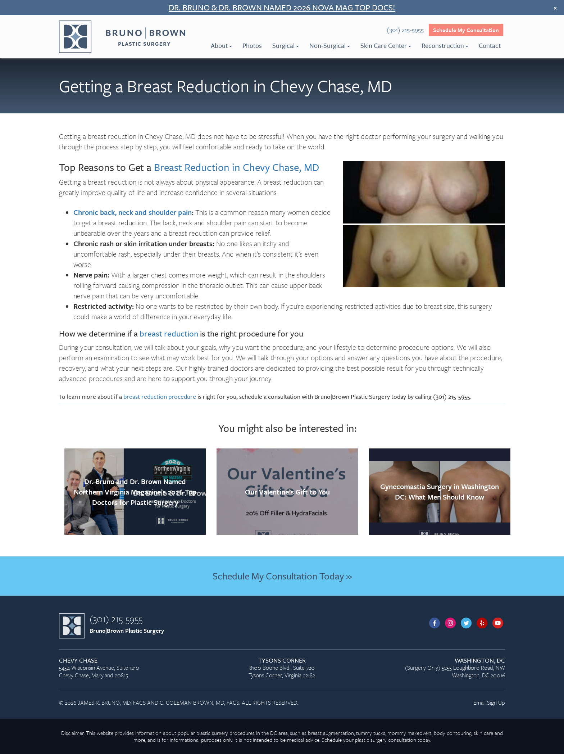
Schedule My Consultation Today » (282, 576)
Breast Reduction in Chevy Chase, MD (236, 167)
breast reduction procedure (159, 396)
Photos (252, 45)
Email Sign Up (489, 702)
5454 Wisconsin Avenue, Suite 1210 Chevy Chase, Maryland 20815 (129, 668)
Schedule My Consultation (466, 30)
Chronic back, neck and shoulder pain (132, 212)
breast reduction (169, 333)
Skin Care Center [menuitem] (385, 45)
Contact (490, 45)
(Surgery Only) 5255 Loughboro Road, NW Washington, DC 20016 (434, 668)
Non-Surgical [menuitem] (329, 45)
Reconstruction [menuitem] (445, 45)
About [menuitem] (221, 45)
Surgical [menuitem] (285, 45)
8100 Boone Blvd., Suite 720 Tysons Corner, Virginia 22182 (281, 668)
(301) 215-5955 (116, 619)
